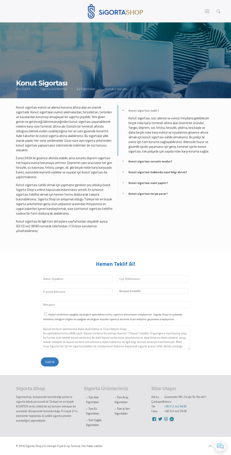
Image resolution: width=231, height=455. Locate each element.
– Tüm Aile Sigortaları (92, 399)
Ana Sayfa (23, 88)
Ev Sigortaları (86, 88)
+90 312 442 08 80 (175, 406)
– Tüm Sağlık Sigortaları (93, 422)
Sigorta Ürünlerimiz (53, 88)
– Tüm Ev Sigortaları (92, 411)
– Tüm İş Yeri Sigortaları (122, 411)
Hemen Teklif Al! (115, 264)
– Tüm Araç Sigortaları (121, 399)
